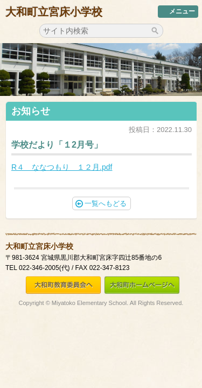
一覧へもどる (101, 203)
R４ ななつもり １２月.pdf (61, 167)
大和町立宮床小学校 (53, 12)
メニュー (178, 11)
